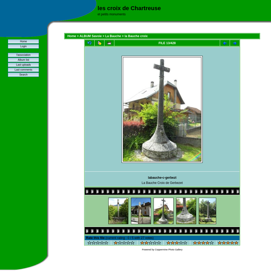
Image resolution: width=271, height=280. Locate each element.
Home (23, 41)
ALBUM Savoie (91, 36)
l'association (23, 55)
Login (23, 46)
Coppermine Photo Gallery (168, 249)
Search (23, 74)
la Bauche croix (136, 36)
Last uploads (23, 64)
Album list (23, 59)
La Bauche (113, 36)
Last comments (23, 69)
